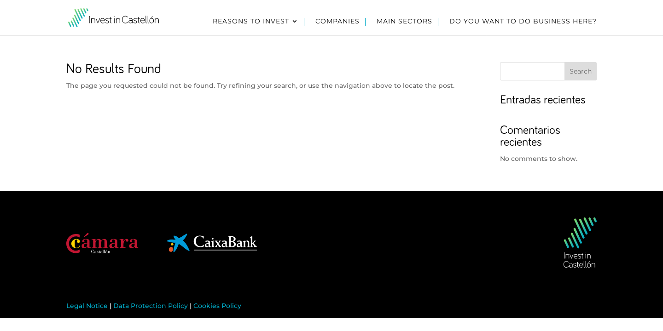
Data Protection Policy (150, 306)
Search (581, 71)
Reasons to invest (251, 21)
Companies (337, 21)
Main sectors (404, 21)
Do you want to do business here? (523, 21)
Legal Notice (87, 306)
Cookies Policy (217, 306)
